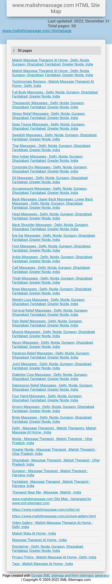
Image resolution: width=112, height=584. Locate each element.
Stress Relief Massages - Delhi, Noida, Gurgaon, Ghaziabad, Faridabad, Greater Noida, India (48, 116)
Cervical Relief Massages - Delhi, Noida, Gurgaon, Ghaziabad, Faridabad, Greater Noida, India (50, 312)
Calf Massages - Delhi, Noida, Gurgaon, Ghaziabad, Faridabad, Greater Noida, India (51, 270)
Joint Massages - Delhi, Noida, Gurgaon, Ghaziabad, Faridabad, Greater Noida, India (52, 366)
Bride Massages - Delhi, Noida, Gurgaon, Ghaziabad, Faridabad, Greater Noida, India (52, 419)
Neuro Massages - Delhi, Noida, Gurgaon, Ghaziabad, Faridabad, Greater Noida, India (53, 344)
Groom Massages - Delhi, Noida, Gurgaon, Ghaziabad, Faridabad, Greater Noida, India (53, 409)
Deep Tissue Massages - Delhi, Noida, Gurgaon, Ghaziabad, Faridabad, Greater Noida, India (48, 126)
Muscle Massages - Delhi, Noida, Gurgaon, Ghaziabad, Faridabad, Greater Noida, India (53, 334)
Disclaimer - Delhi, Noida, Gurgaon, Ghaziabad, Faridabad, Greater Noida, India (48, 548)
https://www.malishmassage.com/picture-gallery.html (54, 516)
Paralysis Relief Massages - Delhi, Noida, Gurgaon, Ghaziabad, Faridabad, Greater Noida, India (51, 355)
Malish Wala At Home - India (34, 533)
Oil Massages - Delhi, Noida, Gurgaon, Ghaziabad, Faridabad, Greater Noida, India (50, 180)
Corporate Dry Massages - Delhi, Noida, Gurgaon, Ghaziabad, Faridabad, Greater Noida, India (49, 169)
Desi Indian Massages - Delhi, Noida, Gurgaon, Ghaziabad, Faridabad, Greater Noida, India (47, 158)
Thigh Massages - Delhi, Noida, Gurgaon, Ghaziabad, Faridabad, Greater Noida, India (52, 280)
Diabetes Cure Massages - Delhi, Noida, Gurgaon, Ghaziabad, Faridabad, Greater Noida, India (50, 377)
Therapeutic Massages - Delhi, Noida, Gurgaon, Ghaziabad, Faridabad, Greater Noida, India (48, 105)
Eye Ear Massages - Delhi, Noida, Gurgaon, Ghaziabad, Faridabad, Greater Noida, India (54, 237)
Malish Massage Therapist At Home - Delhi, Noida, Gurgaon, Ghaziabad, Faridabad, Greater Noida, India (52, 62)
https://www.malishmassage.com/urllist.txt (46, 510)
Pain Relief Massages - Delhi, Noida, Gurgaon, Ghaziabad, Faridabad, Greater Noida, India (47, 323)
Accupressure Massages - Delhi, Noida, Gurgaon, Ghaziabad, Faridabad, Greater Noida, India (49, 191)
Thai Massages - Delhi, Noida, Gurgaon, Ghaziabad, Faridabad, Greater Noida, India (51, 148)
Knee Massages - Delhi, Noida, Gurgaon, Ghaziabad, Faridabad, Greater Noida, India (52, 291)
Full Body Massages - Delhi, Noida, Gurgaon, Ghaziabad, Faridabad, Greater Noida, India (55, 94)
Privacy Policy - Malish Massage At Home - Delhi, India (54, 557)
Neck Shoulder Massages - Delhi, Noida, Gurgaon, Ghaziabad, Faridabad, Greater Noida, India (50, 227)
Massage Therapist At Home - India (39, 540)
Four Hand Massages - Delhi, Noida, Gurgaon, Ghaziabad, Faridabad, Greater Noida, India (47, 398)
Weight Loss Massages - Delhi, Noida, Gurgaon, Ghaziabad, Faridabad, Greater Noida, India (48, 302)
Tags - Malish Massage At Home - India (42, 564)
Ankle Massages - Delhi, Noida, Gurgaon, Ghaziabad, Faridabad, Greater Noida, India (52, 259)
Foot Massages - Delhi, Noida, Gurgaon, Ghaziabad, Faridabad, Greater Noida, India (51, 248)
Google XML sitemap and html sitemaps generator (70, 576)
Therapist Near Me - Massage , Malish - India (46, 492)
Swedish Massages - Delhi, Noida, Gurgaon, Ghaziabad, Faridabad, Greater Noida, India (54, 137)
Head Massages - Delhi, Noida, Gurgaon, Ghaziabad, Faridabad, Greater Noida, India (52, 216)
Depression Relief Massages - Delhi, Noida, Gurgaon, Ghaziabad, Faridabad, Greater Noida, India (52, 387)
